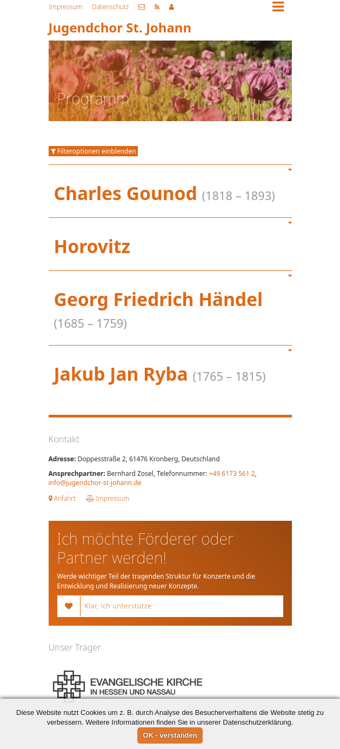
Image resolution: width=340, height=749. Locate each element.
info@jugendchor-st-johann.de (95, 482)
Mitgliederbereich (171, 7)
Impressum (66, 6)
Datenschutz (110, 6)
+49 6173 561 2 (232, 473)
